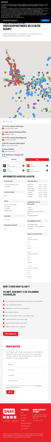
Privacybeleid (38, 385)
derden (29, 8)
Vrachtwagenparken (25, 426)
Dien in (10, 392)
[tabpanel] (25, 138)
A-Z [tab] (37, 159)
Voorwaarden (6, 421)
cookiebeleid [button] (3, 6)
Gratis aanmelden (10, 334)
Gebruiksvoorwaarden (11, 387)
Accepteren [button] (45, 20)
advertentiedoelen (36, 10)
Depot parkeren (24, 428)
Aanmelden (23, 418)
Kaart (22, 412)
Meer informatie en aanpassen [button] (9, 20)
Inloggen (23, 420)
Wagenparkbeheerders (26, 423)
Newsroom (23, 415)
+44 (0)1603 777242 (38, 420)
